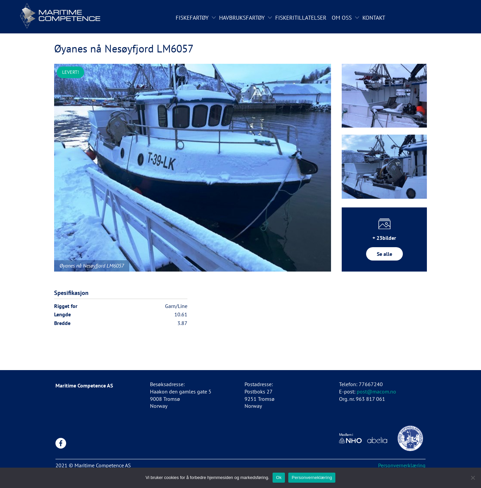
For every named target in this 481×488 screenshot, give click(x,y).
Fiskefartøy (192, 17)
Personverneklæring (312, 477)
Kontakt (373, 17)
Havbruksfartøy (242, 17)
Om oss (342, 17)
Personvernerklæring (402, 465)
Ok (279, 477)
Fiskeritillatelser (300, 17)
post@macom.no (376, 391)
